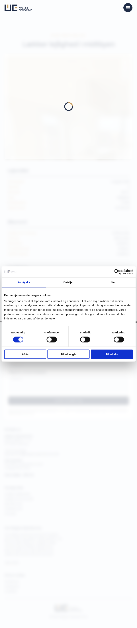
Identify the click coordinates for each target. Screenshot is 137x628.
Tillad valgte (68, 354)
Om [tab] (113, 282)
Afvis (25, 354)
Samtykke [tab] (23, 282)
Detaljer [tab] (69, 282)
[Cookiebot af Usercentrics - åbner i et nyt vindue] (117, 272)
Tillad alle (112, 354)
